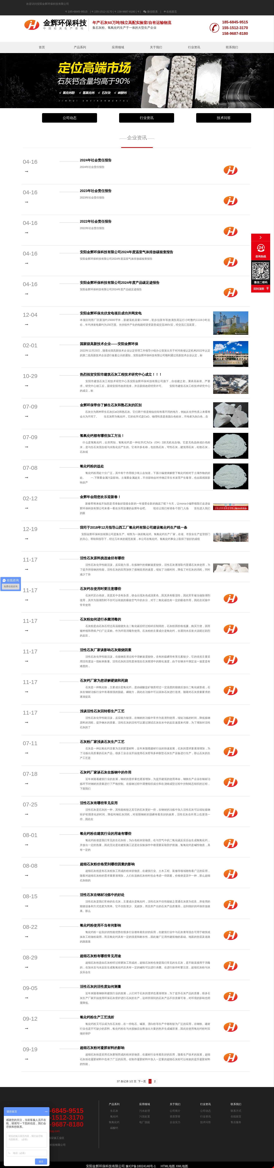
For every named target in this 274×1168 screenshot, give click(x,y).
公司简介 (175, 1103)
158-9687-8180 (176, 3)
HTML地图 (168, 1158)
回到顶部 (258, 288)
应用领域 (118, 39)
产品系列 (80, 39)
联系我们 (232, 39)
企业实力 (175, 1114)
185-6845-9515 (128, 3)
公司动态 (69, 110)
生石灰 (114, 1103)
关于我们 (156, 39)
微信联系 (200, 3)
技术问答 (224, 110)
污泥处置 (144, 1108)
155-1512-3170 (153, 3)
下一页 (142, 1073)
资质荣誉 (175, 1108)
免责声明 (137, 1165)
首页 (42, 39)
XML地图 (183, 1158)
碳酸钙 (114, 1120)
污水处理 (144, 1103)
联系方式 (236, 1103)
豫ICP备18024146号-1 (140, 1158)
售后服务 (236, 1114)
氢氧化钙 (114, 1114)
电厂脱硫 (144, 1114)
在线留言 (220, 3)
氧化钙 (114, 1108)
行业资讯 (194, 39)
